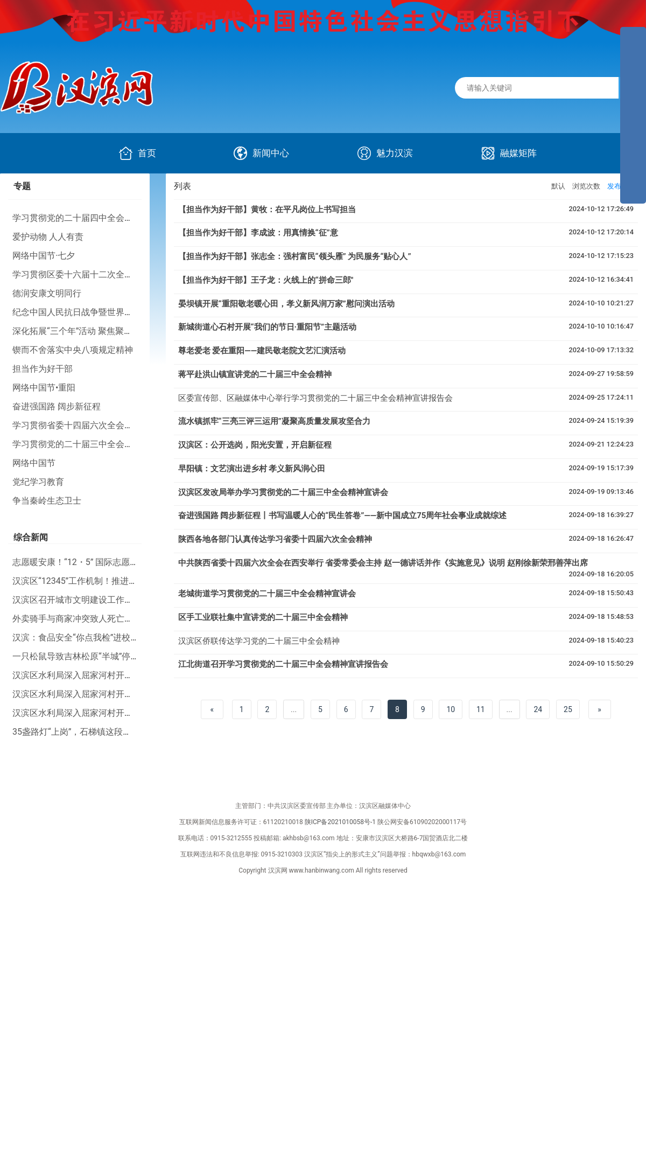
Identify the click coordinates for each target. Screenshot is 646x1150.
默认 (558, 186)
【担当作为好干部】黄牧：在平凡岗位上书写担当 (267, 209)
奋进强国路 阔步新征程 (56, 406)
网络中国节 (33, 463)
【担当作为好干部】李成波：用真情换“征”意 (258, 233)
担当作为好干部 (42, 369)
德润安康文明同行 (46, 293)
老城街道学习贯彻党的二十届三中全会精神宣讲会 (267, 593)
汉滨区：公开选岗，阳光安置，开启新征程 (255, 445)
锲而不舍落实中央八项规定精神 (72, 350)
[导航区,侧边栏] (633, 115)
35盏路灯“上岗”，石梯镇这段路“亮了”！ (88, 732)
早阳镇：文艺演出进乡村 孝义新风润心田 (252, 468)
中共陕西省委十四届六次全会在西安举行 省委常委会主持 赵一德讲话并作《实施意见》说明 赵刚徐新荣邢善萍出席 (383, 563)
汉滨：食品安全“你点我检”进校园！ (80, 637)
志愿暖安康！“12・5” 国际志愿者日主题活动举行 (105, 562)
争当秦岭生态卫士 (46, 501)
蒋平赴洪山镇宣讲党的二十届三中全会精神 (255, 374)
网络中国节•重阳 (43, 387)
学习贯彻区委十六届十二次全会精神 (81, 274)
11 (480, 709)
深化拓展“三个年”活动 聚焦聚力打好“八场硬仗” (101, 331)
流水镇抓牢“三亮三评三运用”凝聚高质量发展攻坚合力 (274, 421)
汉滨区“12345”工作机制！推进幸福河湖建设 (96, 581)
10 (450, 709)
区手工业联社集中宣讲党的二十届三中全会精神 (263, 617)
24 (537, 709)
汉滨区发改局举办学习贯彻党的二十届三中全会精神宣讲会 (283, 492)
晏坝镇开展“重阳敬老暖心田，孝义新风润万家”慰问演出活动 (286, 304)
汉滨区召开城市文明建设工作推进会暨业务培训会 (107, 600)
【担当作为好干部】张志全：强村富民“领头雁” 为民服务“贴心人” (294, 256)
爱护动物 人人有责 (47, 237)
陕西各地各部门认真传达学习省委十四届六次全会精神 (275, 539)
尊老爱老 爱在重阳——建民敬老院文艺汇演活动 (262, 351)
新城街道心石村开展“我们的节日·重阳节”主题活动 (267, 327)
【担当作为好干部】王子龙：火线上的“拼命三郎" (266, 280)
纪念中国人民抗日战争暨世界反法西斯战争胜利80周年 (116, 312)
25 (568, 709)
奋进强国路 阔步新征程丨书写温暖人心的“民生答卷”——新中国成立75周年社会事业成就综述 (342, 515)
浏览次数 (586, 186)
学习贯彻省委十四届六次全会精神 (77, 425)
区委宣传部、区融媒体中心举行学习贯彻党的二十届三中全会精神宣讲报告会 (315, 398)
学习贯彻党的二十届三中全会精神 (77, 444)
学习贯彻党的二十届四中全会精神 (77, 218)
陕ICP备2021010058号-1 (340, 822)
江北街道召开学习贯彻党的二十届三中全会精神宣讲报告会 (283, 664)
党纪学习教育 (38, 482)
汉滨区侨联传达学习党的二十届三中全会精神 (259, 641)
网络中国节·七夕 (43, 255)
